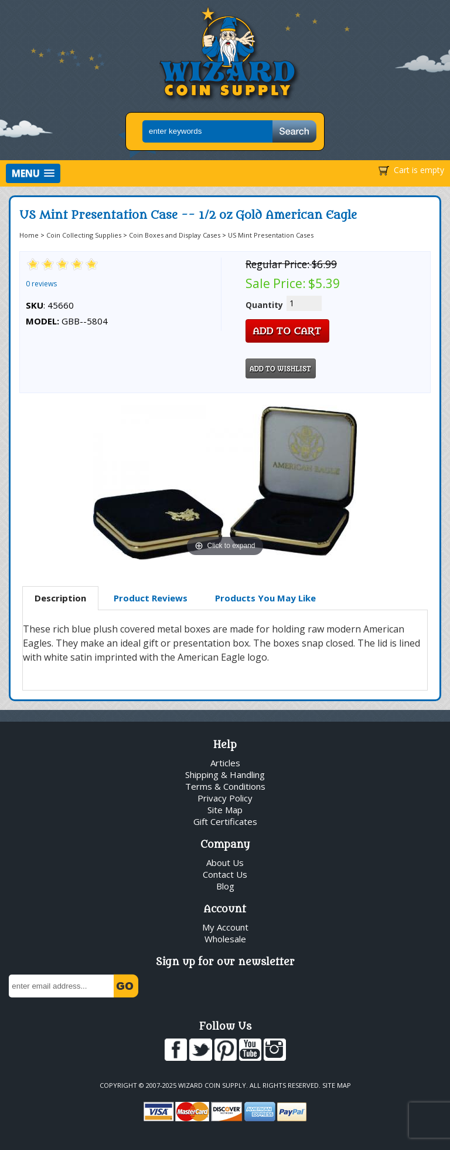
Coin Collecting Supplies (83, 235)
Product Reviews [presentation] (151, 598)
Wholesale (225, 939)
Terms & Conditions (225, 786)
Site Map (225, 810)
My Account (225, 927)
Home (29, 235)
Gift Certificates (225, 821)
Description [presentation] (60, 598)
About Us (225, 862)
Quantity (264, 304)
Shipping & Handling (225, 774)
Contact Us (225, 874)
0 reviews (41, 284)
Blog (225, 886)
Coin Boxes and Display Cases (174, 235)
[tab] (60, 598)
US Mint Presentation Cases (270, 235)
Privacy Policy (225, 798)
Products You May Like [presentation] (265, 598)
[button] (33, 173)
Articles (225, 763)
